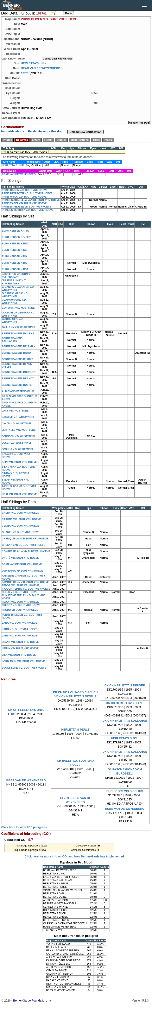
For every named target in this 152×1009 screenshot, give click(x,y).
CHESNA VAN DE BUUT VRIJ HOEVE (23, 545)
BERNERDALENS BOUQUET (19, 372)
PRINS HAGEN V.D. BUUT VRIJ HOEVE (25, 190)
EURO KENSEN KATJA (15, 230)
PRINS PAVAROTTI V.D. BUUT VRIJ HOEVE (27, 193)
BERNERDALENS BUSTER (17, 385)
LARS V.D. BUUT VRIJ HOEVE (19, 635)
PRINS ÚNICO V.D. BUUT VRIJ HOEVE (24, 196)
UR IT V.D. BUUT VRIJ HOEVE (19, 494)
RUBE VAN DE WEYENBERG (124, 808)
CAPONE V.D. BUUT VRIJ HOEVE (21, 519)
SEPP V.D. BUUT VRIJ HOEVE (19, 462)
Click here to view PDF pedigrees (24, 827)
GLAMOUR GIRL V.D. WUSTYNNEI (14, 301)
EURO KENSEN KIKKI (14, 250)
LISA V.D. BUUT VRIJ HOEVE (19, 654)
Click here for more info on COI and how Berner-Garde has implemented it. (76, 856)
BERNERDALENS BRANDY (18, 378)
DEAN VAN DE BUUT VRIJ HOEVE (22, 564)
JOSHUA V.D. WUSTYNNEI (17, 449)
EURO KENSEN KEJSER (16, 237)
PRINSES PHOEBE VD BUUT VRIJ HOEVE (26, 206)
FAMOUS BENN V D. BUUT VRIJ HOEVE (25, 582)
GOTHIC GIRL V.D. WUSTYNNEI (12, 321)
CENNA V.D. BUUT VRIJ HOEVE (20, 525)
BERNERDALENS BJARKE (17, 359)
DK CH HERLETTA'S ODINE (125, 703)
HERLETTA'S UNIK (33, 63)
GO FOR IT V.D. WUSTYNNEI (18, 307)
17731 (25, 73)
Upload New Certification (85, 132)
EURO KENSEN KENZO (15, 243)
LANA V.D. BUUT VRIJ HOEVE (19, 622)
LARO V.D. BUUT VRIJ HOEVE (19, 629)
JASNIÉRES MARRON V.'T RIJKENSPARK (17, 276)
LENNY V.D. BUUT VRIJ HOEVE (20, 648)
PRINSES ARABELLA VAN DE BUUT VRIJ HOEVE (31, 200)
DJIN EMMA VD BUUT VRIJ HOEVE (22, 570)
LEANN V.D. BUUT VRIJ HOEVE (20, 642)
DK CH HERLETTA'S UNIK (26, 710)
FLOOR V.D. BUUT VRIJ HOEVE (20, 601)
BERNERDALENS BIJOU (16, 352)
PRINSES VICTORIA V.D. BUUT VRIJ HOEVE (27, 210)
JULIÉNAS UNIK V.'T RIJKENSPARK (14, 282)
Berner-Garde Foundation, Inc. (32, 1000)
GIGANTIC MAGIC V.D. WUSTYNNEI (15, 295)
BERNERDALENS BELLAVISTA (12, 340)
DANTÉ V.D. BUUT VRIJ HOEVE (20, 557)
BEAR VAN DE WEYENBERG (40, 68)
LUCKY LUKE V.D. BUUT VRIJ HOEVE (24, 667)
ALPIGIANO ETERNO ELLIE (18, 391)
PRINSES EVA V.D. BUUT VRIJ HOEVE (24, 203)
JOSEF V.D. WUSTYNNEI (16, 442)
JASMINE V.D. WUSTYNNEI (18, 417)
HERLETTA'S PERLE (75, 729)
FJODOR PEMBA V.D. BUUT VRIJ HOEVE (26, 588)
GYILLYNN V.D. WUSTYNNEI (18, 327)
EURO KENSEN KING (14, 256)
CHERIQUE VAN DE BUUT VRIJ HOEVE (25, 538)
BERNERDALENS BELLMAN (18, 346)
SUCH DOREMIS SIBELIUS (124, 791)
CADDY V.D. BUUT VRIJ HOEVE (20, 512)
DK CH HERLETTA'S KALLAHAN (124, 720)
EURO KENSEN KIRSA (15, 269)
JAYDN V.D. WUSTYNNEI (16, 423)
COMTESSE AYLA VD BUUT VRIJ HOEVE (26, 551)
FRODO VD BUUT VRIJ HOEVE (20, 609)
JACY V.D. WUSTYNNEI (15, 410)
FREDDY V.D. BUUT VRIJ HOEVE (21, 605)
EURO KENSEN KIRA (14, 262)
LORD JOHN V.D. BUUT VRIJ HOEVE (23, 661)
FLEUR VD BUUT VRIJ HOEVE (19, 592)
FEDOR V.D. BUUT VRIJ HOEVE (20, 585)
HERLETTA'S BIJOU (125, 738)
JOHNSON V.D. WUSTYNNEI (18, 436)
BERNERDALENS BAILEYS (18, 333)
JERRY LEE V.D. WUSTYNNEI (19, 430)
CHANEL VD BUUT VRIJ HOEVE (20, 532)
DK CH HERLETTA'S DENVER (124, 685)
